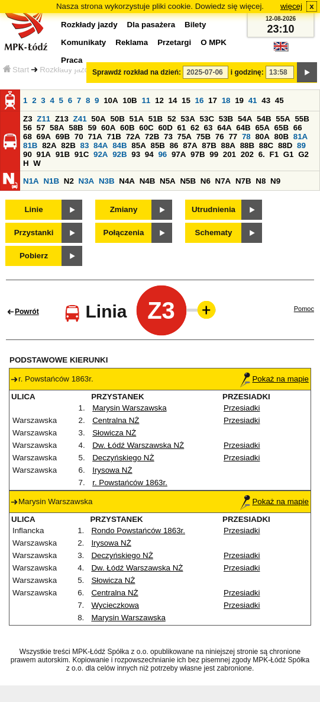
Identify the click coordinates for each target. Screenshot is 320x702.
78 (246, 136)
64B (243, 127)
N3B (107, 181)
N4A (127, 181)
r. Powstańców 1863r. (129, 482)
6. (261, 154)
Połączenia (124, 232)
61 (181, 127)
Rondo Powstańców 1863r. (138, 530)
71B (114, 136)
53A (187, 118)
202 (247, 154)
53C (207, 118)
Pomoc (304, 308)
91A (44, 154)
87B (209, 145)
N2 (69, 181)
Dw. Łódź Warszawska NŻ (138, 445)
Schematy (213, 232)
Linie (33, 209)
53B (226, 118)
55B (302, 118)
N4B (148, 181)
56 (27, 127)
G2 (303, 154)
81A (300, 136)
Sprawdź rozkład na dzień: (136, 72)
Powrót (27, 311)
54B (264, 118)
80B (281, 136)
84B (119, 145)
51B (155, 118)
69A (44, 136)
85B (157, 145)
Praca (71, 60)
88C (266, 145)
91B (63, 154)
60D (165, 127)
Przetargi (174, 42)
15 (186, 100)
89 (301, 145)
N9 (275, 181)
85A (138, 145)
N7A (223, 181)
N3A (87, 181)
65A (262, 127)
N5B (188, 181)
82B (68, 145)
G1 (288, 154)
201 (229, 154)
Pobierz (34, 255)
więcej (291, 6)
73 (168, 136)
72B (152, 136)
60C (146, 127)
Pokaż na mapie (274, 378)
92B (119, 154)
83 (84, 145)
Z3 (28, 118)
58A (57, 127)
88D (285, 145)
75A (184, 136)
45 (279, 100)
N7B (243, 181)
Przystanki (34, 232)
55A (283, 118)
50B (117, 118)
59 (92, 127)
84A (100, 145)
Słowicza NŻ (114, 432)
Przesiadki (242, 407)
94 (149, 154)
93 (135, 154)
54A (245, 118)
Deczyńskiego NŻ (123, 457)
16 (199, 100)
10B (129, 100)
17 (212, 100)
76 (219, 136)
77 (232, 136)
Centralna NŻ (115, 420)
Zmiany (124, 209)
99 (213, 154)
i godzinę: (247, 72)
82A (49, 145)
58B (76, 127)
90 (27, 154)
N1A (31, 181)
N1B (51, 181)
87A (190, 145)
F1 (274, 154)
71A (95, 136)
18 (226, 100)
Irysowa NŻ (112, 470)
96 (162, 154)
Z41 (80, 118)
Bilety (195, 24)
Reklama (131, 42)
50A (98, 118)
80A (262, 136)
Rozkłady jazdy (66, 69)
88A (228, 145)
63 (208, 127)
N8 (261, 181)
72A (133, 136)
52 (171, 118)
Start (16, 69)
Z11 (43, 118)
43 (265, 100)
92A (100, 154)
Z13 (62, 118)
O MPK (214, 42)
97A (179, 154)
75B (203, 136)
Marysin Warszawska (129, 407)
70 (79, 136)
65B (281, 127)
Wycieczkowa (115, 605)
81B (30, 145)
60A (108, 127)
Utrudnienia (213, 209)
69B (63, 136)
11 (145, 100)
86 (174, 145)
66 (297, 127)
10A (111, 100)
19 (239, 100)
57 (41, 127)
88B (247, 145)
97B (197, 154)
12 (159, 100)
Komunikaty (83, 42)
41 (252, 100)
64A (224, 127)
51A (137, 118)
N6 (206, 181)
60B (127, 127)
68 (27, 136)
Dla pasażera (151, 24)
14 (173, 100)
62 (194, 127)
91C (82, 154)
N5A (168, 181)
